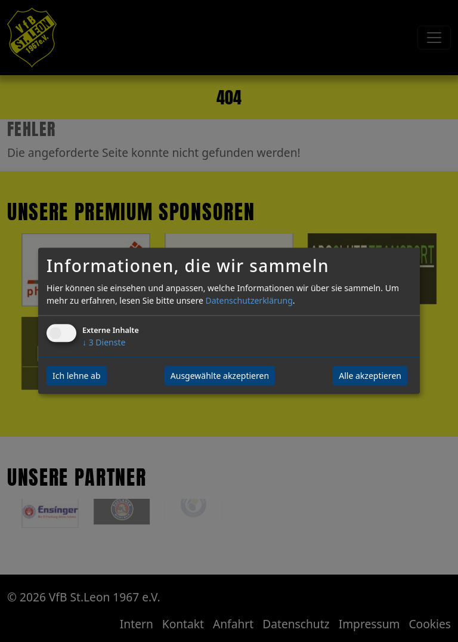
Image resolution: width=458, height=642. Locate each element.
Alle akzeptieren (370, 376)
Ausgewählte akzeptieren (220, 376)
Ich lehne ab (76, 376)
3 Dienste (103, 342)
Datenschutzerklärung (248, 301)
